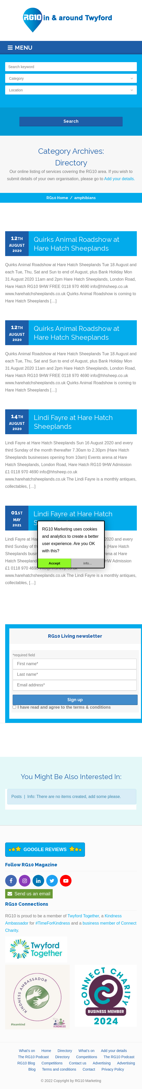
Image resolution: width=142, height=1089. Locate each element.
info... (87, 563)
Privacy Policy (112, 1069)
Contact (89, 1069)
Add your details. (119, 179)
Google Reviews (45, 849)
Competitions (86, 1057)
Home (46, 1051)
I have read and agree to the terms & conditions (62, 707)
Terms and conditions (59, 1069)
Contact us (77, 1063)
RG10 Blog (26, 1063)
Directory (65, 1051)
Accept (54, 563)
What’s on (27, 1051)
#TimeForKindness (52, 923)
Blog (32, 1069)
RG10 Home (57, 198)
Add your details (114, 1051)
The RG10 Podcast (33, 1057)
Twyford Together (83, 916)
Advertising (102, 1063)
